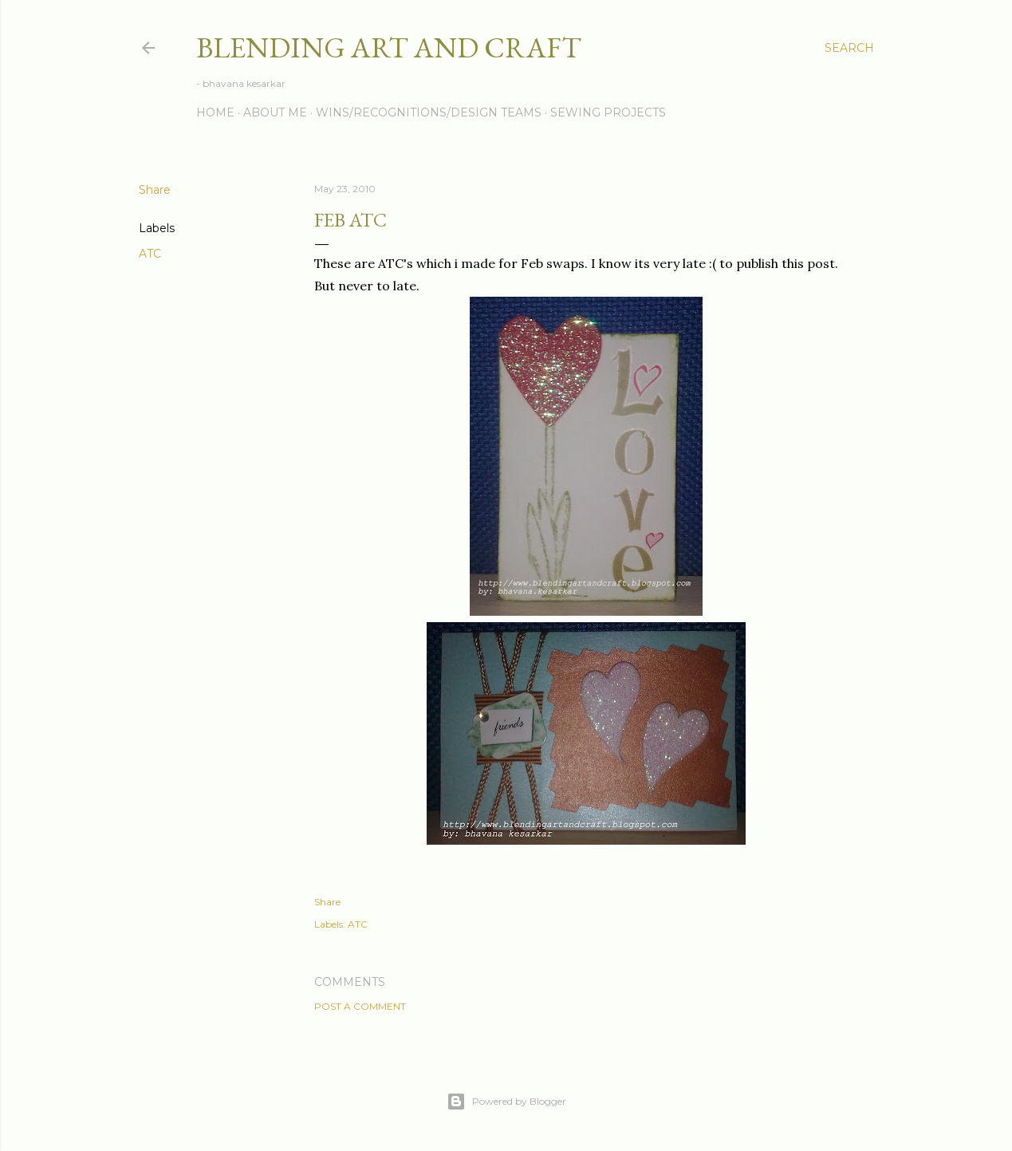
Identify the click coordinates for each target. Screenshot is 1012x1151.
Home (215, 112)
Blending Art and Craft (388, 47)
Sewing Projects (608, 112)
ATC (150, 253)
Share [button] (155, 190)
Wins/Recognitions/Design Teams (428, 112)
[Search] (849, 48)
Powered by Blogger (506, 1101)
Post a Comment (360, 1006)
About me (275, 112)
